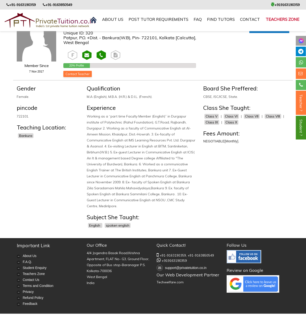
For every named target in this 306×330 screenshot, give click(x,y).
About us (112, 19)
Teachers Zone (282, 19)
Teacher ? (301, 102)
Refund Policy (33, 298)
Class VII (251, 116)
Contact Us (31, 280)
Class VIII (273, 116)
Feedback (30, 304)
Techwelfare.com (170, 282)
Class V (212, 116)
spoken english (117, 225)
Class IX (212, 122)
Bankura (25, 136)
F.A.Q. (27, 262)
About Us (30, 256)
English (95, 225)
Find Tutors (221, 19)
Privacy (28, 292)
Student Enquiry (35, 268)
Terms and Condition (38, 286)
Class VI (231, 116)
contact (250, 19)
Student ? (301, 127)
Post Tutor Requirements (158, 19)
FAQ (198, 19)
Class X (231, 122)
